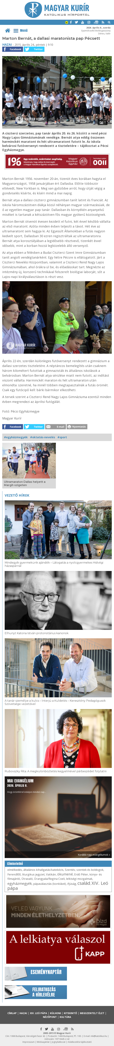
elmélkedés (14, 870)
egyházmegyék (19, 883)
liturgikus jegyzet (33, 874)
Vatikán (51, 874)
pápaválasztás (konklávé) (49, 884)
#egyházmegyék (16, 437)
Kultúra (65, 1017)
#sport (62, 437)
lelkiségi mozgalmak (79, 879)
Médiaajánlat (43, 1041)
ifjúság (71, 884)
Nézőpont (50, 1017)
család (83, 883)
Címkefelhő (15, 863)
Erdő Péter (81, 874)
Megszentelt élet (92, 1013)
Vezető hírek (17, 495)
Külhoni (55, 1013)
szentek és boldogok (89, 870)
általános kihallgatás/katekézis (43, 870)
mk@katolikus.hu (99, 1036)
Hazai (7, 44)
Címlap (12, 1013)
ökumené (65, 874)
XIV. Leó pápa (38, 1013)
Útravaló (27, 879)
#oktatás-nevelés (42, 437)
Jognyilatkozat (58, 1041)
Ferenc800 (14, 874)
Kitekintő (70, 1013)
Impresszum (28, 1041)
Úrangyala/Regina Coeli (49, 879)
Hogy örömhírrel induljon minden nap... (26, 785)
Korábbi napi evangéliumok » (94, 854)
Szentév (70, 870)
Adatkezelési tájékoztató (80, 1041)
